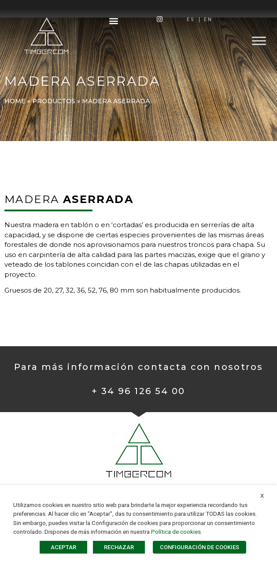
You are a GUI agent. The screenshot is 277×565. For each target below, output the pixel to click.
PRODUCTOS (53, 101)
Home (15, 101)
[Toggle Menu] (259, 40)
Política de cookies (176, 532)
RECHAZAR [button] (119, 547)
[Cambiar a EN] (208, 19)
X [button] (262, 496)
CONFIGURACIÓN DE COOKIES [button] (199, 547)
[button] (113, 20)
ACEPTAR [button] (63, 547)
